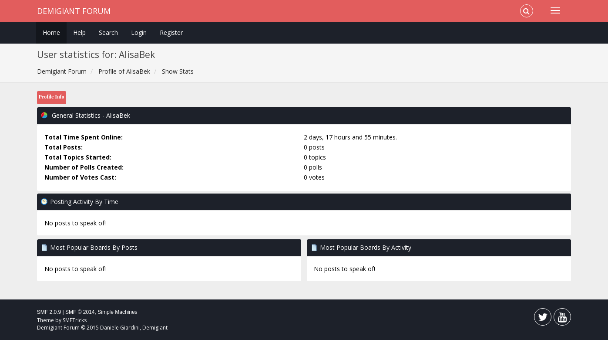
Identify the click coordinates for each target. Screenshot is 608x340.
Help (79, 32)
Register (171, 32)
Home (51, 32)
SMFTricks (75, 320)
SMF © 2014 (80, 312)
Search (108, 32)
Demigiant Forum (74, 11)
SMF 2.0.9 (49, 312)
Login (139, 32)
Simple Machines (117, 312)
